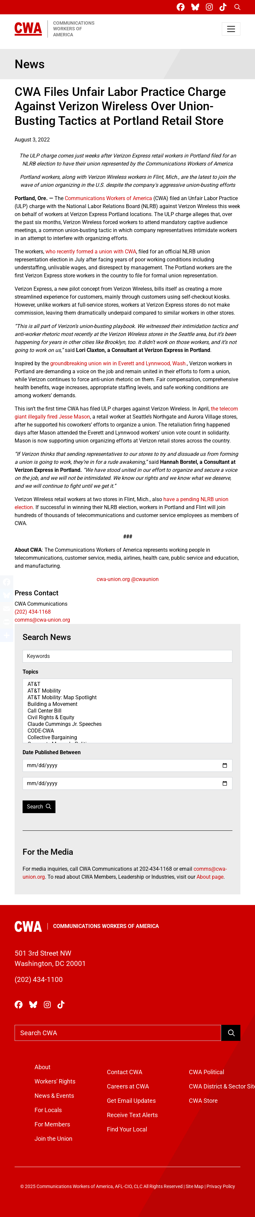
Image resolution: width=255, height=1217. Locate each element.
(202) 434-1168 (33, 612)
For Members (52, 1124)
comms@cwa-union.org (42, 620)
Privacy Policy (221, 1186)
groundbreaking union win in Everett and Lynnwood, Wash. (118, 363)
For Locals (48, 1109)
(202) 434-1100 (39, 979)
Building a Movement (127, 704)
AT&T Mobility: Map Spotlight (127, 697)
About (42, 1067)
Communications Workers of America (108, 198)
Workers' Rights (55, 1081)
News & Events (54, 1095)
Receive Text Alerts (132, 1114)
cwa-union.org (113, 579)
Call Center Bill (127, 711)
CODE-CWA (127, 731)
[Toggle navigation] (231, 29)
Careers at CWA (128, 1086)
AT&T (127, 684)
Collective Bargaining (127, 737)
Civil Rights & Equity (127, 717)
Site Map (195, 1186)
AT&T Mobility (127, 691)
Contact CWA (124, 1071)
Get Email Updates (131, 1100)
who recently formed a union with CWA (90, 251)
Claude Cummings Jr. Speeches (127, 724)
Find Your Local (127, 1129)
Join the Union (53, 1138)
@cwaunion (145, 579)
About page (210, 877)
